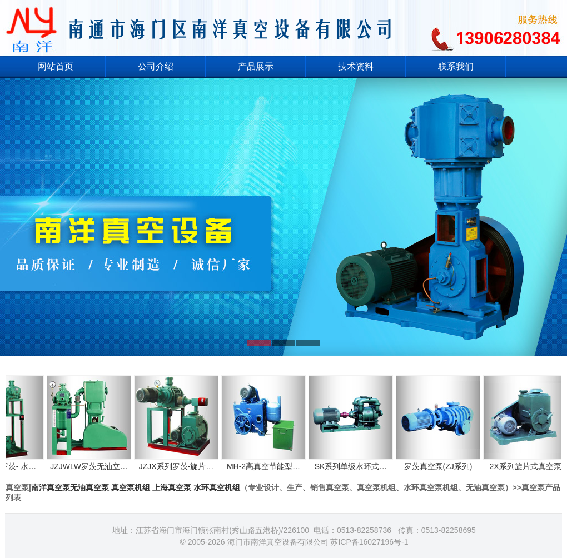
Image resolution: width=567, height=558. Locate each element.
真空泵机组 (130, 487)
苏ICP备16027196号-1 (369, 541)
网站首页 (55, 66)
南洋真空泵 (50, 487)
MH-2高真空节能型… (268, 461)
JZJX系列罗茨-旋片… (180, 461)
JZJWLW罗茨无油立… (93, 461)
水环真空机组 (216, 487)
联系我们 (456, 66)
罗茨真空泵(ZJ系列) (442, 461)
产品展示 (255, 66)
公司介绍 (155, 66)
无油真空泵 (89, 487)
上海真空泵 (171, 487)
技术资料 (356, 66)
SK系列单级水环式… (355, 461)
